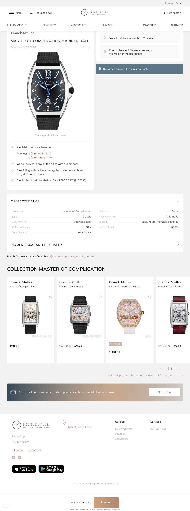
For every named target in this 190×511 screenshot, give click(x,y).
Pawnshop (149, 27)
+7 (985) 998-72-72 (39, 170)
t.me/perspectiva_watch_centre (74, 273)
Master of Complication (77, 228)
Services (107, 27)
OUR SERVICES (158, 446)
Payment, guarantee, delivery (95, 262)
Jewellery (49, 27)
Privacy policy (20, 459)
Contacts (177, 27)
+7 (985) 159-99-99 (39, 174)
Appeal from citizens (80, 444)
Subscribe (164, 409)
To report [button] (106, 502)
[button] (16, 14)
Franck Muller (22, 50)
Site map (17, 467)
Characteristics (95, 218)
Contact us (34, 467)
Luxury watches (17, 27)
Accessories (78, 27)
